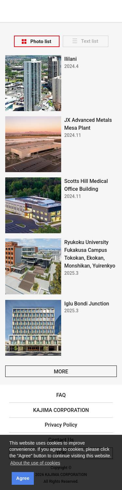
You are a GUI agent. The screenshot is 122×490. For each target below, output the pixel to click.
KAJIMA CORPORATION (61, 6)
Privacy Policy (61, 425)
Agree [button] (23, 478)
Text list (89, 41)
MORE (61, 371)
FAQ (61, 395)
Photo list (40, 41)
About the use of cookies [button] (35, 463)
